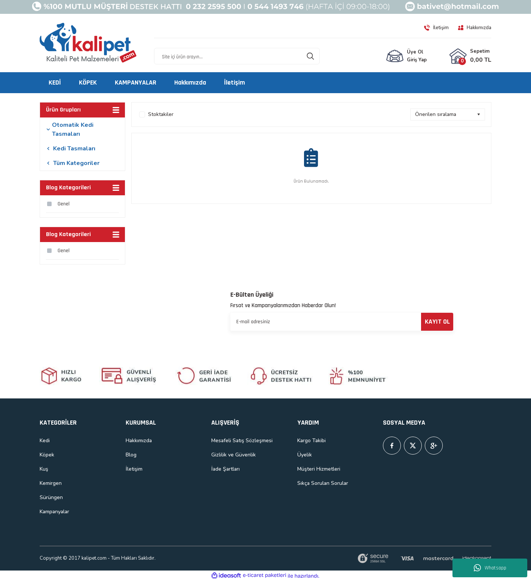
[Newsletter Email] (341, 322)
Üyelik (304, 454)
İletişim (134, 469)
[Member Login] (406, 56)
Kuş (44, 469)
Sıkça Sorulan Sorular (322, 483)
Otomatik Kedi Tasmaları (72, 129)
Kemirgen (51, 483)
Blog (131, 454)
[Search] (237, 56)
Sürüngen (51, 497)
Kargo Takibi (311, 440)
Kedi (45, 440)
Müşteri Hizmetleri (318, 469)
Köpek (47, 454)
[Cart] (470, 56)
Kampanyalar (54, 511)
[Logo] (88, 43)
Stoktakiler (161, 114)
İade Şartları (225, 469)
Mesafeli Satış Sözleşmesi (242, 440)
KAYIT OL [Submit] (437, 321)
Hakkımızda (139, 440)
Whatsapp (490, 568)
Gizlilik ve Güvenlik (233, 454)
